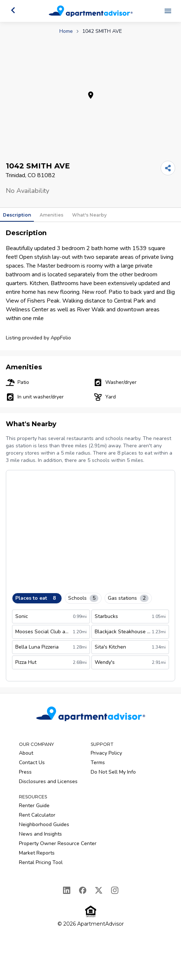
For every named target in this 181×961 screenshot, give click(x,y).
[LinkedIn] (66, 890)
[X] (98, 890)
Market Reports (37, 852)
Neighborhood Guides (44, 824)
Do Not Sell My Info (113, 772)
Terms (98, 762)
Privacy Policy (106, 753)
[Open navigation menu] (168, 11)
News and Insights (40, 833)
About (26, 753)
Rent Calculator (37, 815)
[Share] (168, 168)
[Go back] (13, 10)
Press (25, 772)
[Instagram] (114, 890)
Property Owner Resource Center (58, 843)
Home (66, 31)
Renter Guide (34, 805)
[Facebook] (82, 890)
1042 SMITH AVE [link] (102, 31)
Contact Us (32, 762)
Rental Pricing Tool (41, 862)
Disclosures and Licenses (48, 781)
